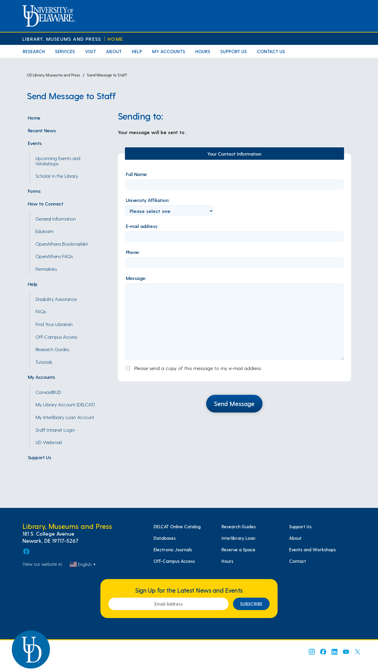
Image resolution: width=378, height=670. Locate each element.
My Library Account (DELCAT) (65, 404)
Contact (297, 561)
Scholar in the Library (56, 176)
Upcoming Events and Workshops (57, 160)
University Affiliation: (147, 200)
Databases (165, 538)
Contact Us (271, 51)
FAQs (40, 311)
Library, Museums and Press (61, 38)
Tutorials (43, 362)
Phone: (133, 252)
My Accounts (168, 51)
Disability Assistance (56, 299)
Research (34, 51)
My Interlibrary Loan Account (64, 417)
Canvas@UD (48, 392)
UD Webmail (48, 442)
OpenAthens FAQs (54, 256)
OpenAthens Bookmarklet (61, 244)
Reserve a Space (238, 549)
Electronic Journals (173, 549)
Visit (90, 51)
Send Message (234, 403)
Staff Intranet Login (55, 430)
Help (137, 51)
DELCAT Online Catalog (177, 526)
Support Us (233, 51)
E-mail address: (142, 226)
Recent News (42, 130)
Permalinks (46, 269)
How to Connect (45, 203)
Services (65, 51)
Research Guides (52, 349)
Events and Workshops (312, 549)
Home (115, 38)
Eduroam (44, 231)
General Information (55, 218)
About (114, 51)
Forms (34, 191)
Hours (202, 51)
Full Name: (136, 174)
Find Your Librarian (54, 324)
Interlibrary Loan (238, 538)
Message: (136, 278)
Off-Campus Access (56, 337)
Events (35, 143)
